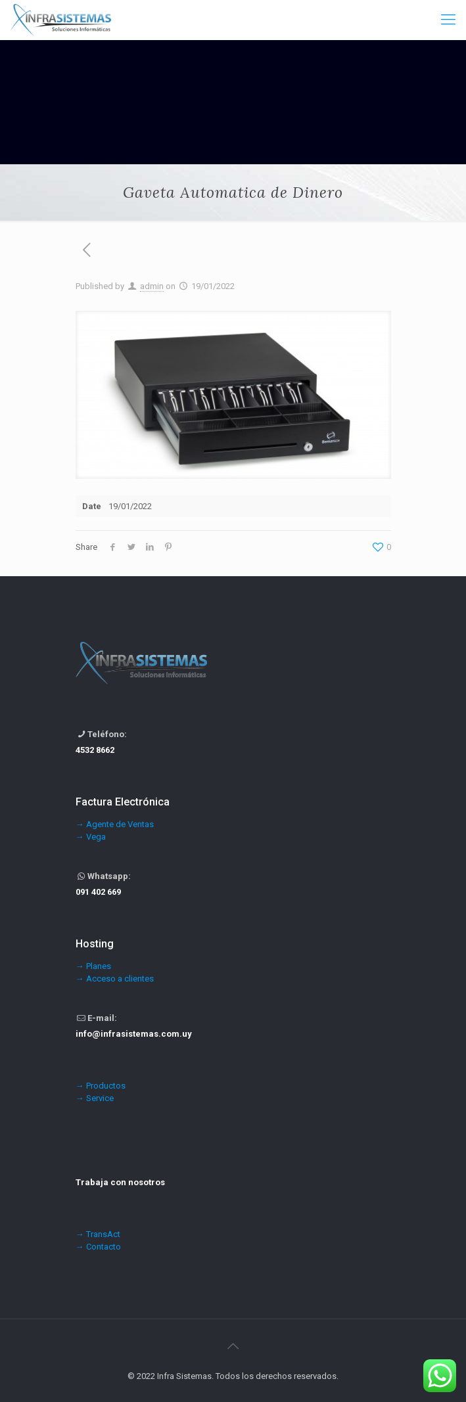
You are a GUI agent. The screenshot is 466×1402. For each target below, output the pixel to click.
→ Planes (93, 966)
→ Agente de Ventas (115, 824)
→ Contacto (98, 1247)
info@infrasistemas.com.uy (134, 1034)
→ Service (95, 1098)
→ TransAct (98, 1234)
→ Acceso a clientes (115, 979)
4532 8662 (95, 750)
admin (152, 286)
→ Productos (101, 1086)
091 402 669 (98, 892)
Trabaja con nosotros (120, 1182)
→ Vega (91, 837)
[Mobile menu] (448, 20)
